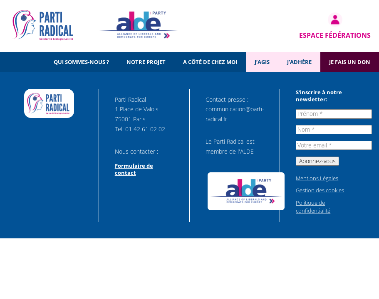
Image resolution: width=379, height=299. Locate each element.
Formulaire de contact (134, 169)
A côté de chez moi (210, 62)
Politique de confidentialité (313, 207)
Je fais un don (349, 62)
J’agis (262, 62)
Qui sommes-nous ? (81, 62)
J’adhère (299, 62)
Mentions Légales (317, 178)
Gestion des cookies (320, 190)
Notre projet (146, 62)
